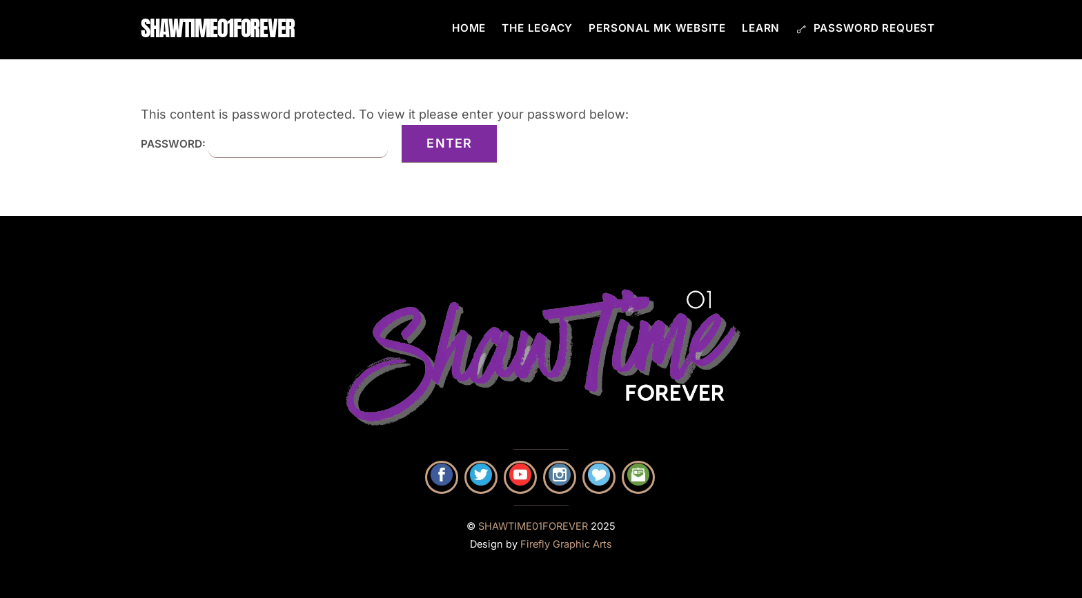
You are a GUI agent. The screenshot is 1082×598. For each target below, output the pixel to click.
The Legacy (537, 27)
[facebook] (441, 477)
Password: (264, 143)
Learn (761, 27)
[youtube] (520, 477)
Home (469, 27)
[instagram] (559, 477)
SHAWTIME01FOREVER (533, 526)
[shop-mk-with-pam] (599, 477)
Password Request (865, 27)
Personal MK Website (657, 27)
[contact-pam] (638, 477)
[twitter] (481, 477)
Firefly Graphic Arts (566, 544)
